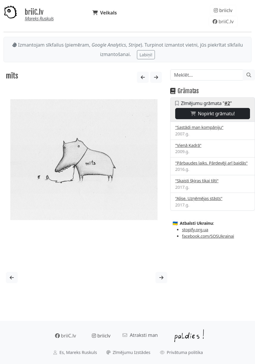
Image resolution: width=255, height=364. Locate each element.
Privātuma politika (181, 352)
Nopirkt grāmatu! (213, 113)
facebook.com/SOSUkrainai (208, 236)
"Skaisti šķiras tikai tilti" (196, 180)
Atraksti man (140, 335)
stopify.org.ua (195, 229)
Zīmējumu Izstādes (128, 352)
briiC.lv (34, 12)
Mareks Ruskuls (39, 18)
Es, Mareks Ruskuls (75, 352)
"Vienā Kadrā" (188, 145)
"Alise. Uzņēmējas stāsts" (198, 198)
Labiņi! (146, 55)
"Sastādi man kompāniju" (199, 127)
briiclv (223, 10)
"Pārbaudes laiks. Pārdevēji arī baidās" (211, 163)
